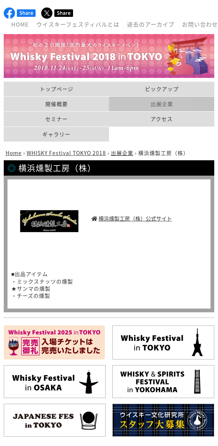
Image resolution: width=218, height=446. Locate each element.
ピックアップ (162, 88)
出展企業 (162, 103)
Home (14, 153)
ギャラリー (56, 134)
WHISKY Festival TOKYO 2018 (66, 153)
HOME (20, 24)
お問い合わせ (200, 24)
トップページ (56, 88)
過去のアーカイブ (151, 24)
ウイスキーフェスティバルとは (77, 24)
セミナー (56, 118)
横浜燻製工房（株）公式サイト (135, 218)
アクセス (162, 118)
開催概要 (56, 103)
